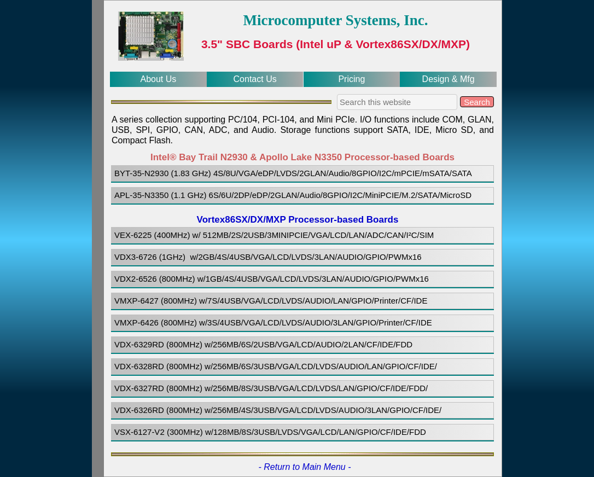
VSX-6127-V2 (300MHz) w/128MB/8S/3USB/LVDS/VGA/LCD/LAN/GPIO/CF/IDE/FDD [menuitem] (270, 432)
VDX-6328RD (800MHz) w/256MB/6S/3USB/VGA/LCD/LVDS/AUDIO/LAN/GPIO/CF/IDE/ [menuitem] (275, 366)
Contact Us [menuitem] (255, 79)
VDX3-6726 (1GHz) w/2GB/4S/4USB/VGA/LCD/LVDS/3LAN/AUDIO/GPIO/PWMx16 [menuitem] (268, 256)
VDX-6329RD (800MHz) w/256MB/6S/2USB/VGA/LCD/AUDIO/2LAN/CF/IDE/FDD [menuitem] (263, 344)
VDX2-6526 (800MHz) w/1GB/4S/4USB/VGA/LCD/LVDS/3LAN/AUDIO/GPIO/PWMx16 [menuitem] (271, 278)
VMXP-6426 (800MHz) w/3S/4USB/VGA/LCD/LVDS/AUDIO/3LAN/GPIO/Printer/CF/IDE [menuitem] (273, 322)
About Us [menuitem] (158, 79)
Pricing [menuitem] (351, 79)
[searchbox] (397, 102)
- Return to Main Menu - (305, 467)
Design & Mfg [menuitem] (448, 79)
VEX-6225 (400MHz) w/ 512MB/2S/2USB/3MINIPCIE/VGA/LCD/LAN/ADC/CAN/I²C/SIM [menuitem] (275, 235)
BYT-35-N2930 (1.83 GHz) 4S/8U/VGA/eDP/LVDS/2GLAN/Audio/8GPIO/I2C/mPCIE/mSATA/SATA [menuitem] (293, 173)
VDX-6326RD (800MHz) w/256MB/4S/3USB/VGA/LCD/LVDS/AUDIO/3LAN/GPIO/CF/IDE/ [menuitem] (277, 410)
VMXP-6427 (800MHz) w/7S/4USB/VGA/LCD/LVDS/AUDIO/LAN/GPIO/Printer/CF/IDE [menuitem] (270, 300)
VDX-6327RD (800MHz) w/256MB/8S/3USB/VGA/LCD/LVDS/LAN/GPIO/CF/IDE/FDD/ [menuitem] (271, 388)
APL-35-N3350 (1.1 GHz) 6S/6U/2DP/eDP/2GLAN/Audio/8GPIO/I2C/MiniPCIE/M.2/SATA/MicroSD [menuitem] (292, 195)
